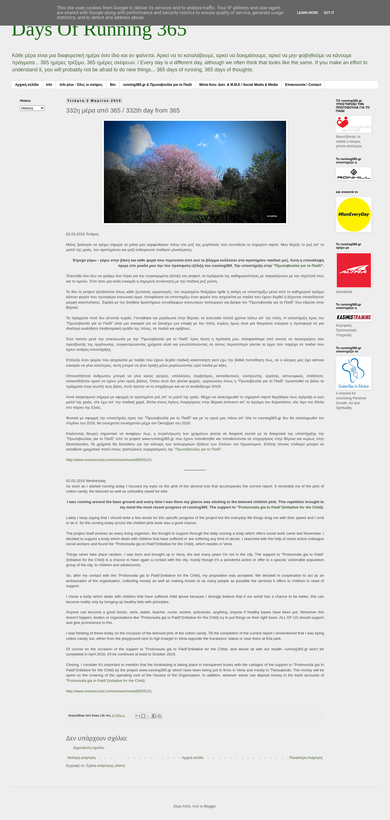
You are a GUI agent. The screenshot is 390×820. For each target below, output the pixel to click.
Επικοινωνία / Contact (303, 85)
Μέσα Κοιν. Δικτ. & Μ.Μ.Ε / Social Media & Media (238, 85)
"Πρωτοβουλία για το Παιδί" (298, 265)
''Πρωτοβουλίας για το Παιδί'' (197, 449)
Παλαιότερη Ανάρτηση (306, 758)
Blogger (209, 806)
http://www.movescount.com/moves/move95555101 (109, 460)
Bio (112, 85)
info (49, 85)
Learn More (307, 13)
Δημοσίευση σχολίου (88, 748)
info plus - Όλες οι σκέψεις (80, 85)
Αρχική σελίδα (26, 85)
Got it (329, 13)
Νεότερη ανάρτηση (81, 758)
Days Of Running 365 (99, 29)
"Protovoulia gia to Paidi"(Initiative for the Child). (280, 507)
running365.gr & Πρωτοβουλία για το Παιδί (157, 85)
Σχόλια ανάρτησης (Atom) (105, 766)
